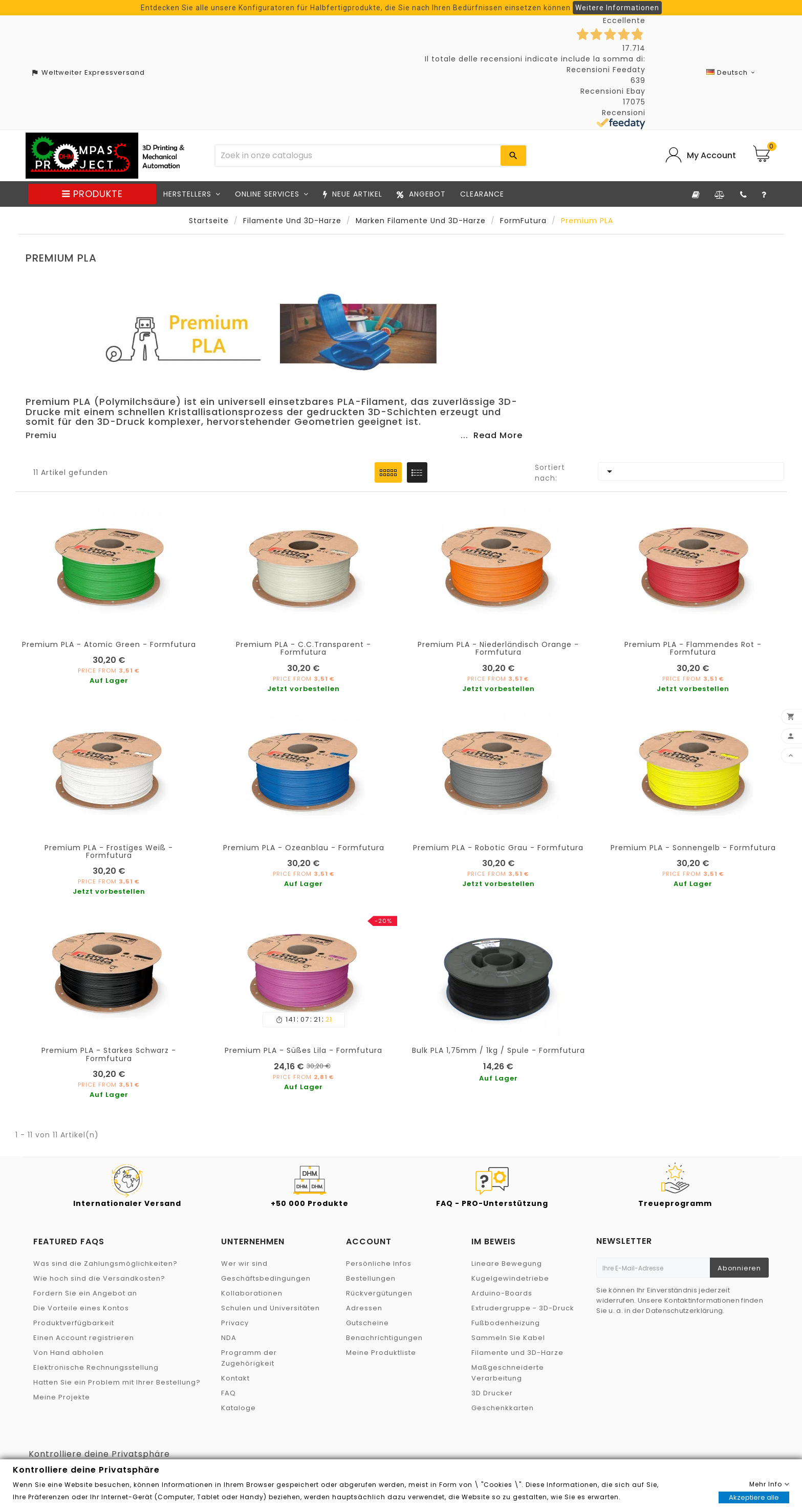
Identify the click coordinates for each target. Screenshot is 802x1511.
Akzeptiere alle (754, 1497)
